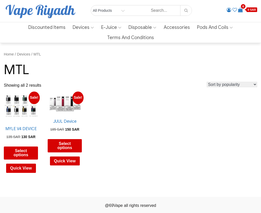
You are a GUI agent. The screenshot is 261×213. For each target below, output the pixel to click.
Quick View (21, 168)
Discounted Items (47, 27)
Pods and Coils (215, 27)
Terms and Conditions (130, 37)
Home (9, 54)
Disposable (142, 27)
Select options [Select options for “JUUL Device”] (64, 145)
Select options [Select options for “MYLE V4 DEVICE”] (21, 153)
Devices (83, 27)
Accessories (177, 27)
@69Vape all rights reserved (130, 205)
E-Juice (111, 27)
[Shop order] (232, 84)
